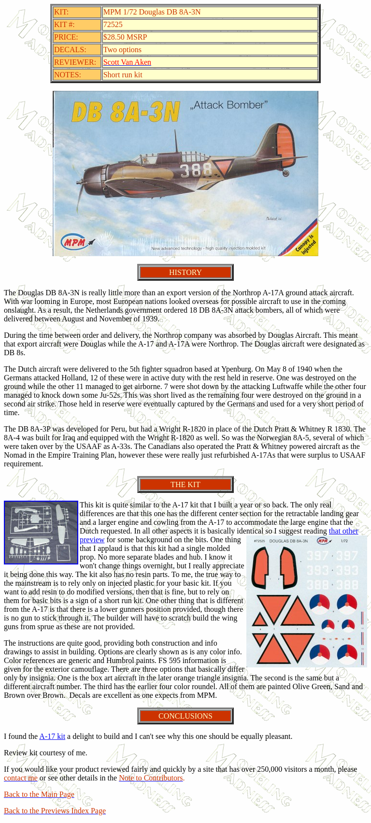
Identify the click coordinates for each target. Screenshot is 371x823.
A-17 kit (52, 736)
